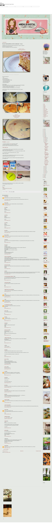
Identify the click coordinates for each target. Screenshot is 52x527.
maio (45, 168)
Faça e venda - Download (45, 114)
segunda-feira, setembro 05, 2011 (8, 418)
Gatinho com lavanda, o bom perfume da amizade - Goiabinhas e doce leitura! (46, 341)
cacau (5, 371)
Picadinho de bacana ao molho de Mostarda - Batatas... (46, 158)
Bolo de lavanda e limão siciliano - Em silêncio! (46, 287)
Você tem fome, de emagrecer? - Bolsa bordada (46, 262)
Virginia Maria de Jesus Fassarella (8, 289)
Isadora (5, 377)
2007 (44, 177)
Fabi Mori (5, 430)
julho (45, 166)
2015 (44, 132)
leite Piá (11, 143)
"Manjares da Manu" (7, 337)
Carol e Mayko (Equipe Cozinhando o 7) (9, 276)
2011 (44, 136)
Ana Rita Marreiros (6, 282)
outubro (45, 139)
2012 (44, 135)
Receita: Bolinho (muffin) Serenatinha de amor (46, 150)
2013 (44, 134)
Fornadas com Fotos (46, 113)
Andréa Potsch (6, 399)
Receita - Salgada (45, 109)
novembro (45, 138)
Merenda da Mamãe (46, 111)
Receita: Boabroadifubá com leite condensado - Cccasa (46, 144)
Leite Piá (4, 189)
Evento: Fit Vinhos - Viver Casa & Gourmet (46, 147)
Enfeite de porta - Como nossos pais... (46, 223)
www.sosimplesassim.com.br (7, 304)
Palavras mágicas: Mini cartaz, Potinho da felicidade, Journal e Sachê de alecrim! (46, 334)
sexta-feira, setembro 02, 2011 (7, 397)
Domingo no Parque (46, 161)
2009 (44, 175)
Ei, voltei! (44, 210)
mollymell (5, 445)
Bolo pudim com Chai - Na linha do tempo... (46, 204)
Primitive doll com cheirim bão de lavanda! (46, 307)
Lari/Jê (5, 207)
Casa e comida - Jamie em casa (46, 160)
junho (45, 167)
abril (45, 169)
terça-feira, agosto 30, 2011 (7, 200)
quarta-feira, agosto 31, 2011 (7, 291)
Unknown (5, 196)
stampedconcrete (6, 416)
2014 (44, 133)
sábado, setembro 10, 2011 (7, 447)
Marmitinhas (45, 110)
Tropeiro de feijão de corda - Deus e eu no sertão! (46, 326)
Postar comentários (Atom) (7, 452)
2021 (44, 130)
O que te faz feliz (46, 162)
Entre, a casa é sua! (45, 249)
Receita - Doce (45, 108)
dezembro (45, 137)
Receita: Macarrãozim (46, 152)
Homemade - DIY (46, 112)
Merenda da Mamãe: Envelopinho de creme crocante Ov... (46, 154)
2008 (44, 176)
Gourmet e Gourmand (7, 256)
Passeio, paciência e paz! (46, 268)
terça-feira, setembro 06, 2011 (7, 436)
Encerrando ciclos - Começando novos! (45, 255)
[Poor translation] (3, 5)
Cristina (5, 239)
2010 (44, 174)
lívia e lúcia (5, 389)
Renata (5, 230)
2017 (44, 131)
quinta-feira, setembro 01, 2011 (7, 387)
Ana (4, 345)
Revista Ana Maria (9, 188)
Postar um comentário (6, 449)
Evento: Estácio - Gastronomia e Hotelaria (46, 164)
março (45, 170)
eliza (4, 394)
